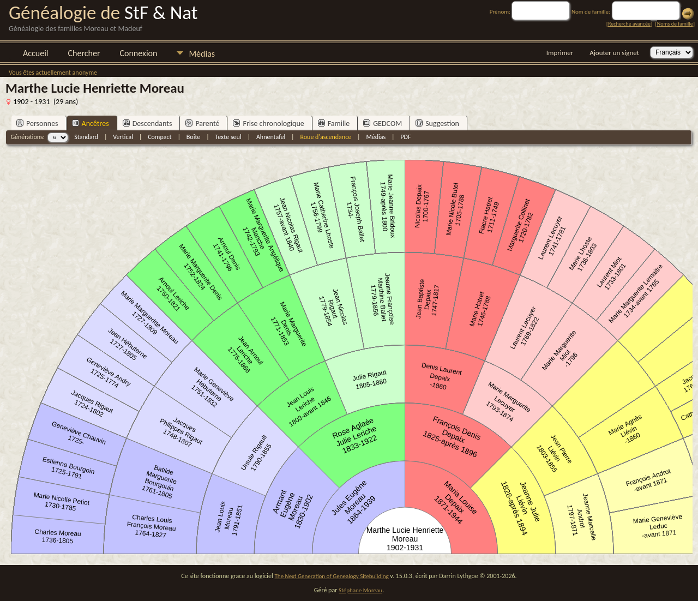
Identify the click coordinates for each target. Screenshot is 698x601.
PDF (405, 137)
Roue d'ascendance (325, 137)
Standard (86, 137)
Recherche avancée (629, 23)
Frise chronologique (268, 123)
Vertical (123, 137)
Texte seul (228, 137)
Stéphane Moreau (360, 590)
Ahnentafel (270, 137)
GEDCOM (382, 123)
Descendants (147, 123)
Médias (202, 54)
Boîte (193, 137)
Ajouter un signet (614, 53)
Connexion (138, 53)
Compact (159, 137)
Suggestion (437, 123)
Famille (334, 123)
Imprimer (559, 53)
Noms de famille (675, 23)
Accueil (36, 53)
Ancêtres (90, 123)
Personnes (37, 123)
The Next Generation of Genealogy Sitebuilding (332, 576)
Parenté (202, 123)
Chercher (84, 53)
